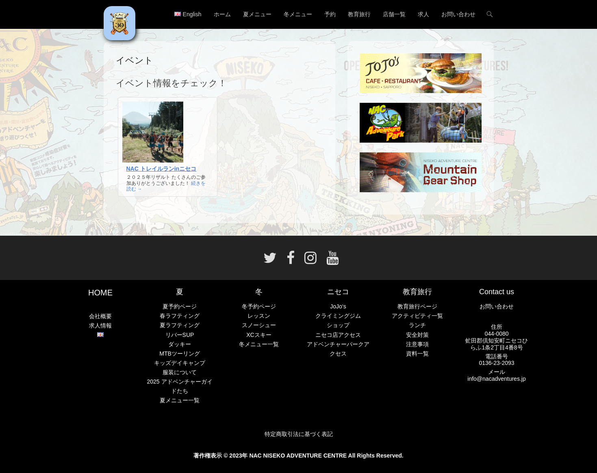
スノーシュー (259, 325)
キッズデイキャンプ (179, 363)
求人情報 (100, 325)
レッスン (258, 315)
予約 (330, 14)
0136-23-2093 (496, 363)
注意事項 (417, 344)
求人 (423, 14)
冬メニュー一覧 (259, 344)
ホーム (222, 14)
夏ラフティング (180, 325)
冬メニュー (298, 14)
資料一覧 (417, 353)
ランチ (417, 325)
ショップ (338, 325)
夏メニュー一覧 (180, 400)
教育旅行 (359, 14)
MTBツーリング (179, 353)
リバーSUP (179, 335)
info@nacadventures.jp (496, 378)
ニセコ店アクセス (338, 335)
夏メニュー (257, 14)
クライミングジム (338, 315)
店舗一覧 (394, 14)
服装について (180, 372)
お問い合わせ (458, 14)
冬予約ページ (259, 306)
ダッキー (179, 344)
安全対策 (417, 335)
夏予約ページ (180, 306)
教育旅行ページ (417, 306)
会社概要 (100, 316)
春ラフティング (180, 315)
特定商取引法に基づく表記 (299, 434)
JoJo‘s (338, 306)
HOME (100, 292)
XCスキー (258, 335)
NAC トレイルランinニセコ (161, 168)
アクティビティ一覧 (417, 315)
